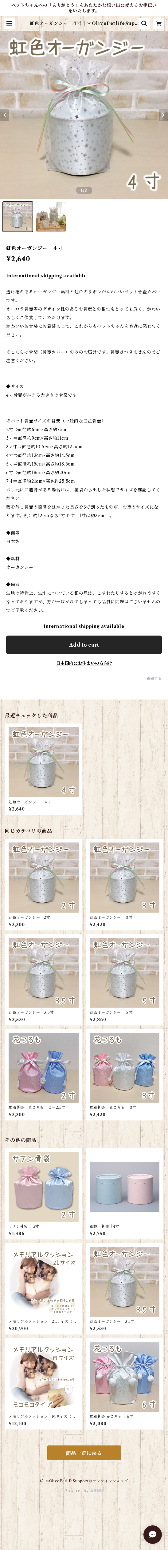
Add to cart (84, 645)
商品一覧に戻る (84, 1453)
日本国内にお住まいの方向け (84, 663)
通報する (154, 678)
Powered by (84, 1491)
